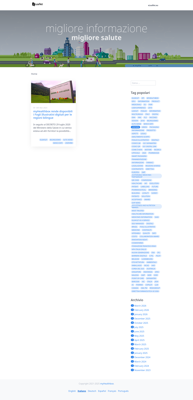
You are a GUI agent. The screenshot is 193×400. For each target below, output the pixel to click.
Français (112, 391)
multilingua (137, 114)
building (136, 193)
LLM (156, 285)
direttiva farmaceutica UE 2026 (145, 291)
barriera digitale (139, 256)
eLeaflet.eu (153, 5)
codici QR (136, 146)
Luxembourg (147, 259)
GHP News (136, 203)
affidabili (136, 233)
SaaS (157, 217)
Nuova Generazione (140, 252)
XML (139, 117)
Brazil (134, 227)
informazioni (138, 162)
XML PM (144, 288)
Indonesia (148, 272)
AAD (153, 265)
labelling (145, 186)
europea (135, 172)
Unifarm (69, 143)
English (72, 391)
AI (132, 285)
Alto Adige (68, 140)
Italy (147, 114)
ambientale (152, 262)
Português (123, 391)
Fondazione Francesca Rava (144, 246)
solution (146, 196)
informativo (154, 111)
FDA (153, 252)
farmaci (149, 162)
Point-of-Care (138, 278)
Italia (149, 281)
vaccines (153, 117)
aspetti (135, 133)
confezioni (146, 180)
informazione (138, 130)
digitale (155, 140)
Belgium (135, 259)
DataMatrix (151, 278)
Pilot (158, 256)
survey (154, 193)
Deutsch (92, 391)
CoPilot (149, 285)
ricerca (157, 150)
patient (135, 186)
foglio (144, 111)
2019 (150, 108)
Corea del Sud (138, 269)
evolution (154, 183)
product (155, 101)
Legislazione (137, 166)
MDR (149, 275)
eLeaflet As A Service (140, 220)
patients (135, 196)
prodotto (151, 130)
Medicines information (142, 217)
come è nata (137, 150)
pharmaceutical (139, 190)
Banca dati (58, 143)
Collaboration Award (149, 236)
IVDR (156, 275)
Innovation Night (139, 240)
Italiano (82, 391)
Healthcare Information (142, 214)
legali (143, 133)
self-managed (138, 223)
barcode (135, 281)
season (135, 121)
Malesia (135, 275)
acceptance (137, 199)
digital (155, 114)
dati (154, 233)
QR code (135, 180)
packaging (154, 127)
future (155, 186)
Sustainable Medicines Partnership (141, 176)
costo (134, 236)
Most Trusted (138, 211)
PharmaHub (154, 153)
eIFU (133, 101)
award (147, 199)
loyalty (145, 193)
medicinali (136, 104)
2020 (144, 153)
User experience (139, 108)
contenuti (146, 230)
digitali (149, 223)
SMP (143, 172)
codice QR (136, 143)
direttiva (150, 169)
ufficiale (136, 153)
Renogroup (155, 288)
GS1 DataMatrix (149, 143)
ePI (143, 98)
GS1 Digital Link (149, 146)
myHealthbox (153, 98)
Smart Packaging (139, 156)
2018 (142, 121)
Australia (151, 269)
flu (145, 117)
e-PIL (151, 256)
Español (102, 391)
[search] (143, 83)
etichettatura (138, 262)
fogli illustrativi (147, 227)
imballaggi (137, 265)
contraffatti (137, 169)
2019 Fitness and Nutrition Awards (143, 206)
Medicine (136, 230)
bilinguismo (55, 140)
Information (143, 101)
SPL (158, 252)
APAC (157, 272)
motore (148, 150)
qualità (146, 233)
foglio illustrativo (140, 140)
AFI (145, 183)
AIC (143, 281)
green (144, 127)
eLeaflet (43, 140)
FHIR (150, 104)
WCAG (146, 265)
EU (145, 104)
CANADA (135, 288)
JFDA (156, 281)
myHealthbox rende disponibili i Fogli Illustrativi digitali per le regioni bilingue (53, 114)
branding (153, 190)
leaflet (135, 111)
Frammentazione (139, 159)
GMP (143, 275)
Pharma (139, 285)
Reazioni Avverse (153, 166)
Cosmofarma (137, 243)
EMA (133, 117)
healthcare (137, 183)
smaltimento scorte (141, 137)
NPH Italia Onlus (139, 249)
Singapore (136, 272)
